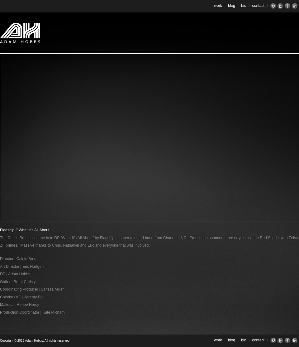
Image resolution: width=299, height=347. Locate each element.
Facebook (288, 6)
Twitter (281, 6)
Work (218, 5)
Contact (258, 5)
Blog (231, 5)
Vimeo (274, 6)
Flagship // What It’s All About (24, 230)
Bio (243, 5)
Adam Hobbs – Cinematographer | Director (20, 33)
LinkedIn (295, 6)
